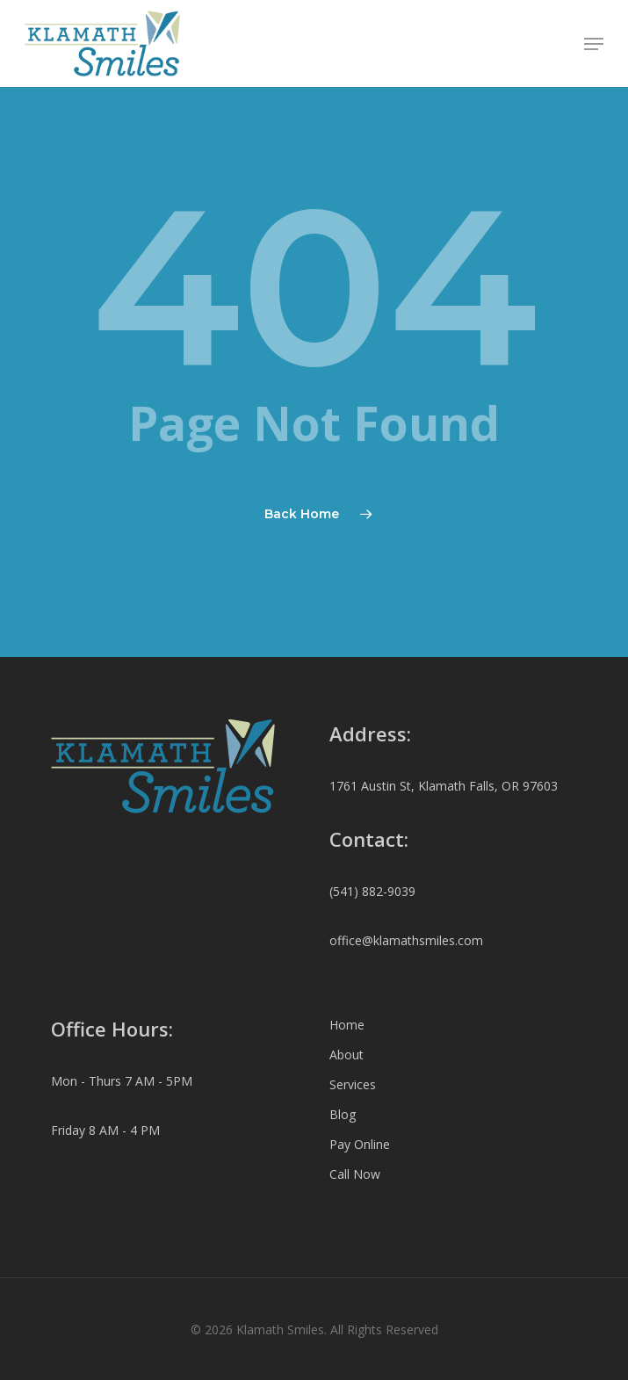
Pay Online (359, 1144)
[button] (593, 44)
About (346, 1054)
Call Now (354, 1174)
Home (347, 1024)
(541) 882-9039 (372, 891)
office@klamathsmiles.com (406, 940)
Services (352, 1084)
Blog (342, 1114)
